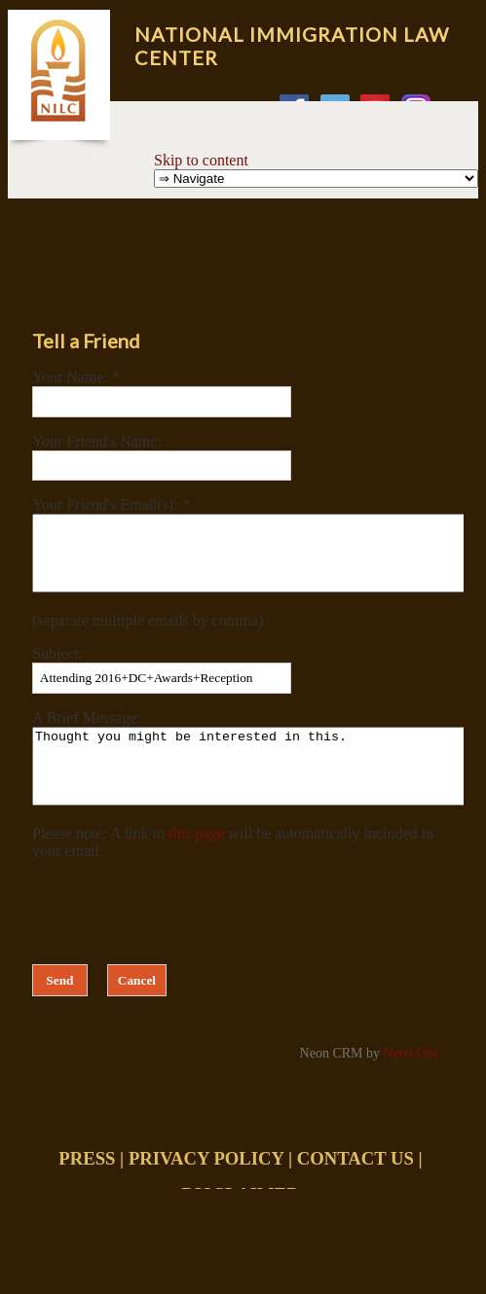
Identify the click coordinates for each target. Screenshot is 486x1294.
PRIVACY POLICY (206, 1187)
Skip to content (201, 160)
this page (196, 862)
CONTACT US (355, 1187)
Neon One (411, 1082)
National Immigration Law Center (291, 45)
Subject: (57, 668)
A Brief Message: (86, 732)
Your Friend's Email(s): (107, 504)
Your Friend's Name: (97, 441)
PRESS (86, 1187)
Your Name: (72, 377)
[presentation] (180, 937)
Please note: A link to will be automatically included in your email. (232, 871)
